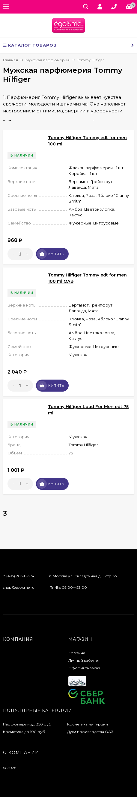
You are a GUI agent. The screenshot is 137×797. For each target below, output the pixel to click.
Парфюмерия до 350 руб (27, 724)
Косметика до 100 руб (24, 731)
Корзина (76, 653)
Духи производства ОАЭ (90, 731)
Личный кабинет (84, 660)
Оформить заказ (84, 668)
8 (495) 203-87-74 (18, 576)
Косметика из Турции (87, 724)
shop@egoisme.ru (18, 587)
